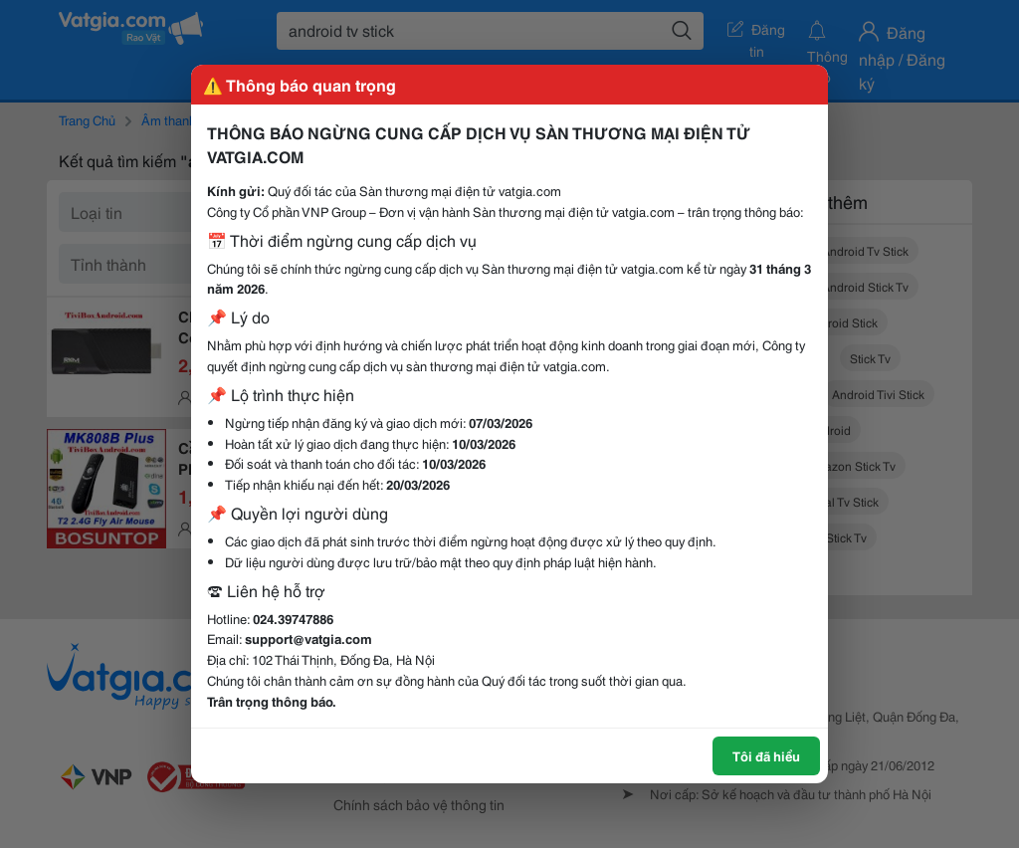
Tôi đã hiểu (766, 755)
